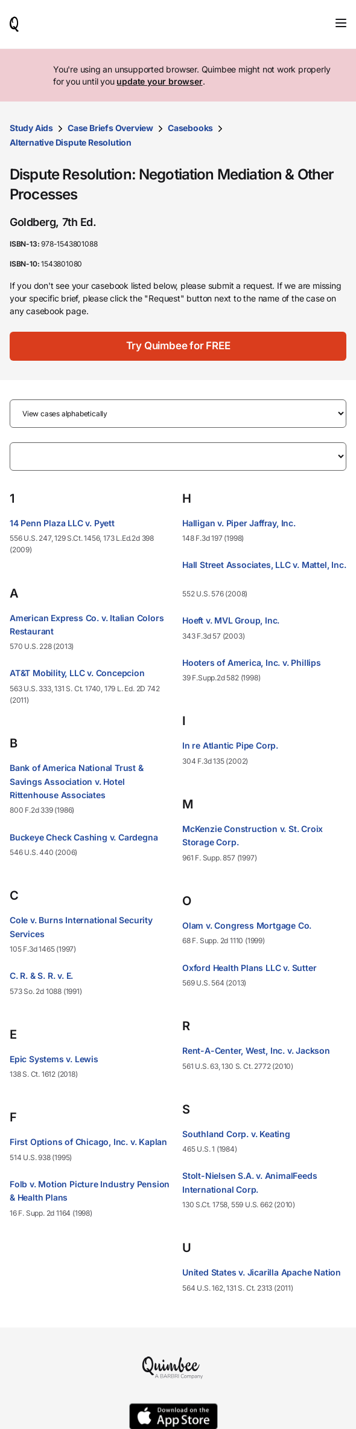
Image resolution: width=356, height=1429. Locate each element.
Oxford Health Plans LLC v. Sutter (249, 968)
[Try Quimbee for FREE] (178, 346)
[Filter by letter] (178, 456)
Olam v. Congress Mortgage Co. (246, 925)
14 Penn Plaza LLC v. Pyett (62, 523)
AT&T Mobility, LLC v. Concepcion (77, 673)
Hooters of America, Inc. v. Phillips (251, 662)
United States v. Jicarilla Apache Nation (261, 1272)
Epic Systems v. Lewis (54, 1059)
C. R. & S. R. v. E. (41, 975)
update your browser (159, 81)
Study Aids (31, 128)
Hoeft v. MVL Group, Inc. (230, 620)
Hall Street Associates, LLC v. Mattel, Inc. (264, 565)
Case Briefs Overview (110, 128)
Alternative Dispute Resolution (71, 142)
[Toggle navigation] (340, 23)
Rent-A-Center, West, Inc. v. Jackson (256, 1050)
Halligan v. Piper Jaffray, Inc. (239, 523)
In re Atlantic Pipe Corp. (230, 745)
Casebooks (190, 128)
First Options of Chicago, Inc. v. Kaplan (88, 1142)
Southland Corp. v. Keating (236, 1134)
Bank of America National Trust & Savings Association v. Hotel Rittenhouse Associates (77, 781)
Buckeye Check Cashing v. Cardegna (83, 837)
